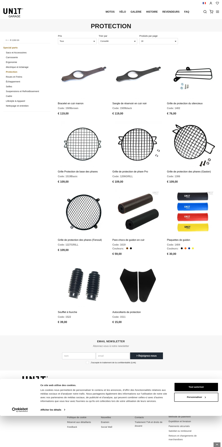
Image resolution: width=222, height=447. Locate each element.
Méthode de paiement (180, 402)
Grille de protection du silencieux (185, 100)
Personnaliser (196, 428)
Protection (11, 71)
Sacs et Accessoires (16, 52)
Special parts (10, 47)
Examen (105, 407)
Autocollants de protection (126, 297)
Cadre (9, 96)
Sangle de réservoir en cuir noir (129, 100)
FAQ (137, 398)
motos (110, 11)
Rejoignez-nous (146, 341)
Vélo (122, 11)
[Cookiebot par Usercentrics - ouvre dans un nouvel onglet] (19, 441)
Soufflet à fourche (67, 297)
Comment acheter (144, 388)
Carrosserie (12, 57)
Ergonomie (11, 62)
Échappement (13, 81)
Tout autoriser (196, 418)
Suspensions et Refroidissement (22, 91)
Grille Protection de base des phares (78, 164)
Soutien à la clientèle (145, 393)
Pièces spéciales (109, 393)
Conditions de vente (179, 392)
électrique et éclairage (17, 67)
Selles (9, 86)
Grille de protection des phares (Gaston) (189, 164)
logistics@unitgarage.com (41, 388)
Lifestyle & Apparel (15, 101)
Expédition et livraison (180, 407)
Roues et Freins (14, 76)
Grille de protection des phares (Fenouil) (80, 229)
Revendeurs (170, 11)
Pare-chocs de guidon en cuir (128, 229)
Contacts (139, 403)
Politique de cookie (76, 403)
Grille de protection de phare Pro (130, 164)
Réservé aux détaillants (79, 407)
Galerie (136, 11)
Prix (60, 36)
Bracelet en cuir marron (70, 100)
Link (133, 348)
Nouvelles (106, 403)
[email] (112, 341)
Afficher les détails (50, 441)
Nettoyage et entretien (17, 105)
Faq (186, 11)
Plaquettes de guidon (178, 229)
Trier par (103, 36)
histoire (152, 11)
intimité (71, 398)
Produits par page (148, 36)
